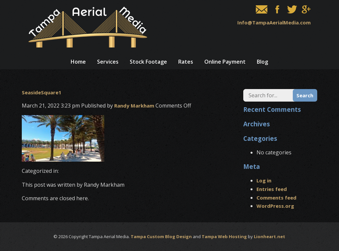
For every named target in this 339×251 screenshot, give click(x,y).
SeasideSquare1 (41, 92)
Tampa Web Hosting (224, 236)
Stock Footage (148, 61)
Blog (262, 61)
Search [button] (304, 95)
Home (78, 61)
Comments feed (276, 197)
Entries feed (271, 189)
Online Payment (225, 61)
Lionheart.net (269, 236)
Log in (263, 180)
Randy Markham (134, 105)
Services (108, 61)
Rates (185, 61)
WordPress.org (275, 206)
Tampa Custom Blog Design (161, 236)
